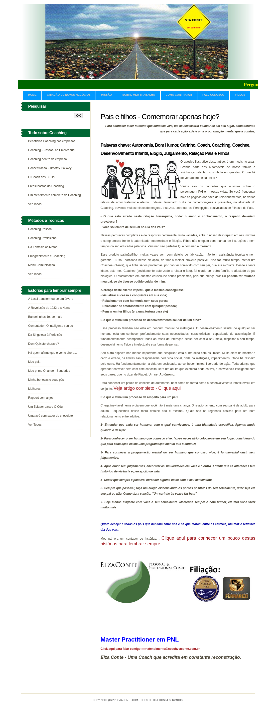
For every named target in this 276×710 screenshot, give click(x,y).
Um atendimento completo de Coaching (54, 195)
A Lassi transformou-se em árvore (50, 299)
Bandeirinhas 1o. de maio (45, 317)
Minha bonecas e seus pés (46, 379)
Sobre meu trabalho (138, 94)
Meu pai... (34, 361)
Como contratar (179, 94)
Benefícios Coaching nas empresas (51, 141)
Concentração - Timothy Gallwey (49, 168)
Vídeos (240, 94)
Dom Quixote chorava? (43, 344)
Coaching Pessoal (40, 229)
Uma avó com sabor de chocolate (50, 415)
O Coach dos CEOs (41, 177)
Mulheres (34, 388)
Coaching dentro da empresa (47, 159)
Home (32, 94)
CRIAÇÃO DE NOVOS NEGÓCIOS (69, 94)
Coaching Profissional (42, 238)
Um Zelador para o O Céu (45, 406)
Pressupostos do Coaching (46, 186)
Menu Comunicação (41, 265)
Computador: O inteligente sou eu (50, 326)
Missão (106, 94)
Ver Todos (34, 204)
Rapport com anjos (40, 397)
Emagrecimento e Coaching (46, 256)
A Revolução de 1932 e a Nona (49, 308)
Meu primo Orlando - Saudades (49, 370)
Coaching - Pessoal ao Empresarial (51, 150)
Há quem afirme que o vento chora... (52, 353)
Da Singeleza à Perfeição (45, 335)
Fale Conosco (213, 94)
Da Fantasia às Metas (42, 247)
